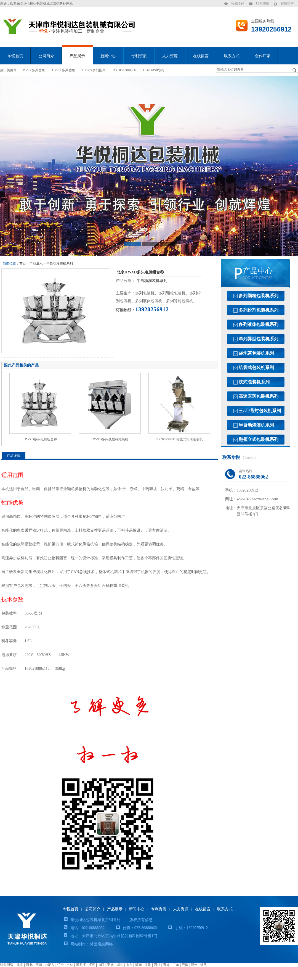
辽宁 (60, 965)
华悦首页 (15, 56)
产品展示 (77, 56)
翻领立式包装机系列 (258, 439)
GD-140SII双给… (155, 70)
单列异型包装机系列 (258, 338)
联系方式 (232, 56)
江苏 (92, 965)
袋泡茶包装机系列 (256, 353)
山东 (129, 965)
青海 (166, 965)
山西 (101, 965)
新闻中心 (108, 56)
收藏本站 (237, 4)
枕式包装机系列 (254, 382)
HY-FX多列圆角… (65, 70)
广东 (175, 965)
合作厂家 (262, 56)
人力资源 (170, 56)
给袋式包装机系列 (256, 367)
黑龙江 (81, 965)
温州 (194, 965)
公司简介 (46, 56)
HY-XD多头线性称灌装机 (109, 439)
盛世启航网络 (101, 944)
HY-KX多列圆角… (95, 70)
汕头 (203, 965)
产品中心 (258, 271)
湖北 (119, 965)
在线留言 (287, 4)
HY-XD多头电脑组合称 (40, 439)
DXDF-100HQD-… (126, 70)
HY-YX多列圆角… (35, 70)
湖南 (138, 965)
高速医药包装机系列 (258, 396)
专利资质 (139, 56)
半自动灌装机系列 (59, 263)
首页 (22, 263)
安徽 (110, 965)
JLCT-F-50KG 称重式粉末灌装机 (179, 439)
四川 (157, 965)
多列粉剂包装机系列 (258, 310)
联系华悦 (262, 4)
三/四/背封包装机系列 (260, 410)
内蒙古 (49, 965)
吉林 (69, 965)
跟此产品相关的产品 (21, 365)
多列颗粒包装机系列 (258, 295)
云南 (185, 965)
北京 (20, 965)
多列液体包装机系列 (258, 324)
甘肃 (147, 965)
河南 (38, 965)
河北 (29, 965)
